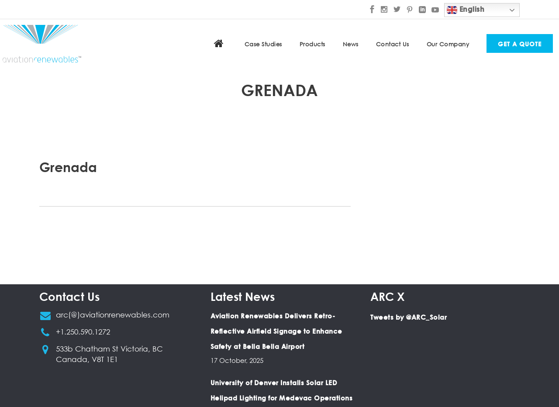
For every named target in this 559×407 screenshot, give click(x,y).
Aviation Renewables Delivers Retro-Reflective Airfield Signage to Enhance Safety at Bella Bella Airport (276, 331)
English (465, 10)
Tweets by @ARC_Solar (408, 317)
